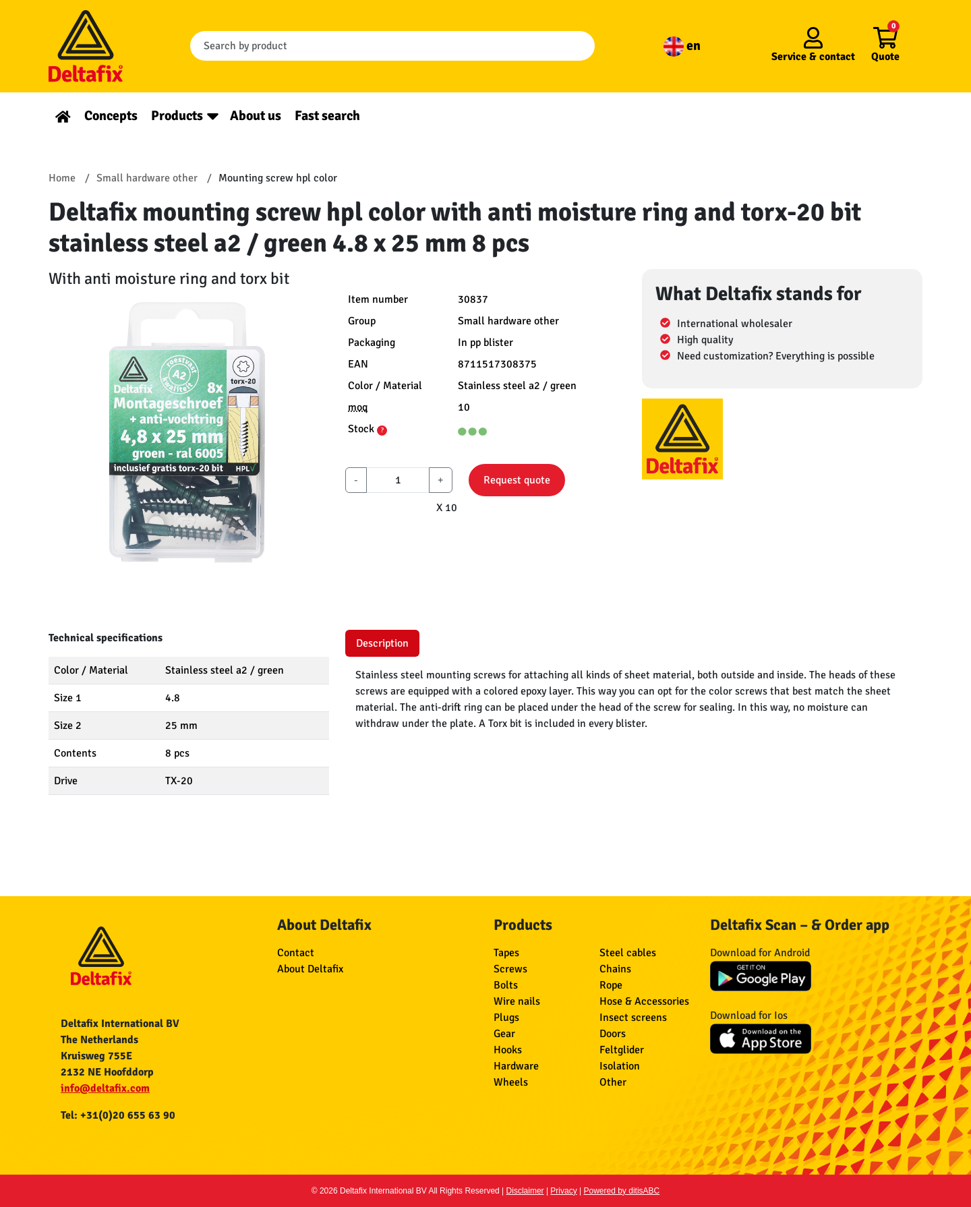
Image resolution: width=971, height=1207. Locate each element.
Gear (504, 1033)
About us (255, 115)
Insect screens (633, 1017)
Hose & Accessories (644, 1001)
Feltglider (621, 1050)
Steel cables (627, 953)
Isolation (619, 1066)
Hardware (516, 1066)
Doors (612, 1033)
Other (612, 1082)
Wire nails (517, 1001)
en (682, 45)
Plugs (506, 1017)
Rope (610, 985)
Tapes (506, 953)
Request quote (516, 480)
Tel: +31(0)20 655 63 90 (118, 1115)
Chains (615, 969)
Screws (510, 969)
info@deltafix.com (105, 1088)
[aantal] (398, 480)
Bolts (506, 985)
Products (177, 115)
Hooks (508, 1050)
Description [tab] (382, 643)
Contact (295, 953)
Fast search (327, 115)
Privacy (563, 1191)
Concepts (111, 115)
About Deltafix (310, 969)
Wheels (511, 1082)
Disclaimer (525, 1191)
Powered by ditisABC (622, 1191)
